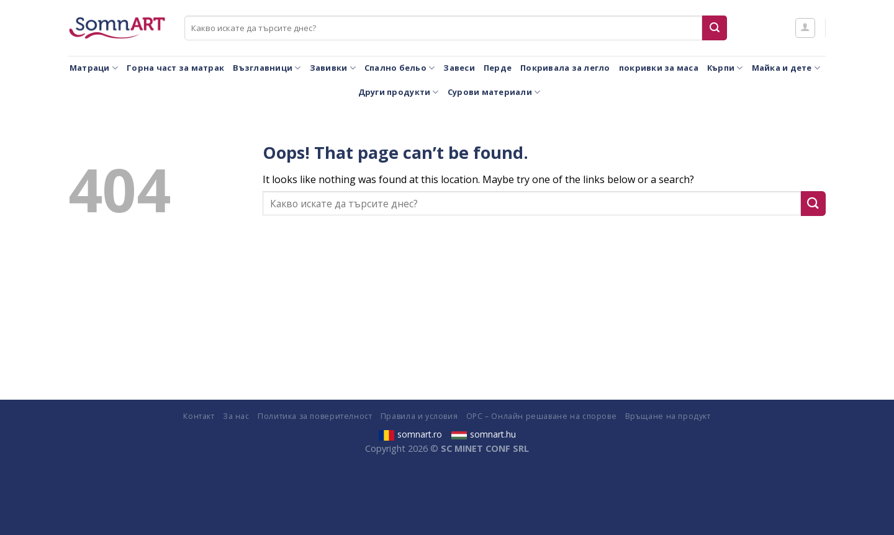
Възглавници (266, 68)
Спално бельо (399, 68)
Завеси (459, 67)
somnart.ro (410, 434)
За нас (236, 416)
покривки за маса (658, 67)
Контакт (198, 416)
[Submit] (714, 28)
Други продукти (398, 92)
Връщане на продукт (668, 416)
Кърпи (725, 68)
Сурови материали (494, 92)
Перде (498, 67)
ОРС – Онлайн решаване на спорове (541, 416)
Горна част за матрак (175, 67)
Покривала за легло (565, 67)
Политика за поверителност (315, 416)
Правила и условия (419, 416)
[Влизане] (805, 28)
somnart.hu (483, 434)
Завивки (333, 68)
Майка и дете (786, 68)
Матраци (94, 68)
